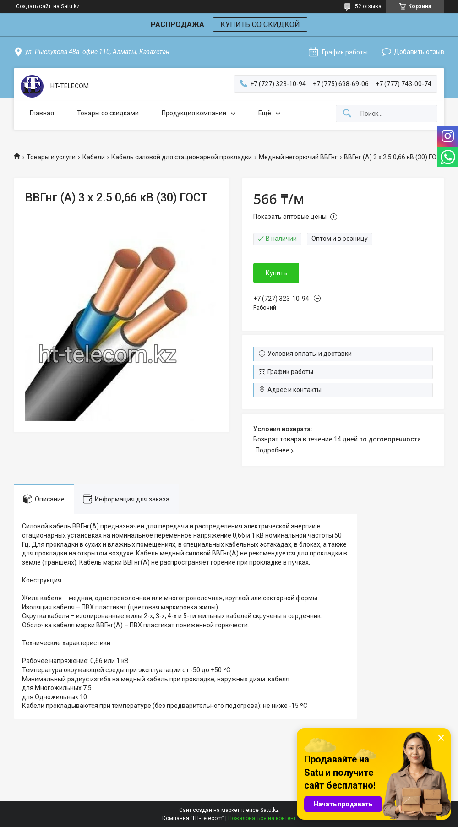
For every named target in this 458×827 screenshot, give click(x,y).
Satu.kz (269, 810)
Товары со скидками (108, 113)
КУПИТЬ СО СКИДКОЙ (260, 24)
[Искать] (347, 114)
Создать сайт (33, 6)
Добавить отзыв (419, 51)
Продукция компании (194, 113)
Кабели (93, 157)
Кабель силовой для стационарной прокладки (181, 157)
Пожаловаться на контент (262, 818)
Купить (276, 273)
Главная (42, 113)
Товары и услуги (51, 157)
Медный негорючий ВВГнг (298, 157)
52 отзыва (368, 6)
